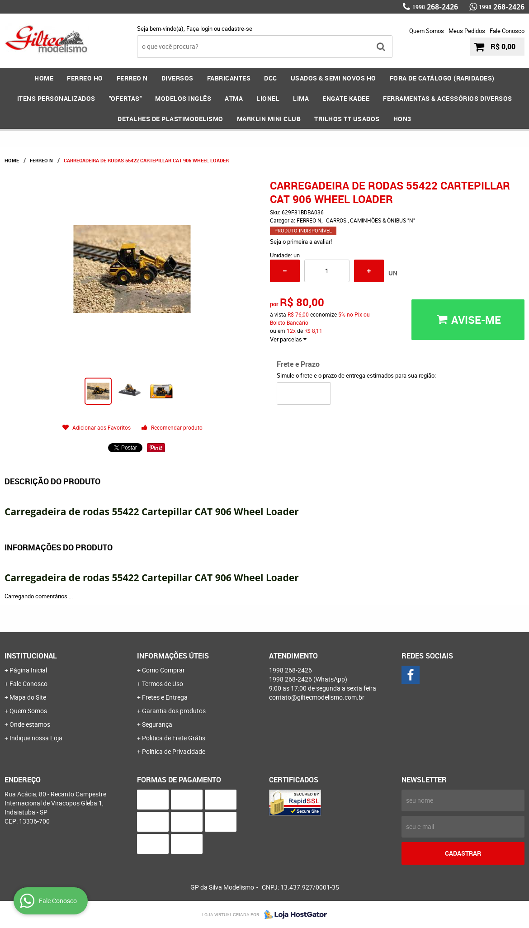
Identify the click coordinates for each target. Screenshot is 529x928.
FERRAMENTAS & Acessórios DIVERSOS (447, 98)
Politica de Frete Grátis (173, 738)
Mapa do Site (27, 697)
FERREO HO (85, 78)
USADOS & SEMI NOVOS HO (333, 78)
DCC (270, 78)
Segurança (157, 724)
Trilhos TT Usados (347, 118)
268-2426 (435, 7)
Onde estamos (29, 724)
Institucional (31, 656)
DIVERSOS (177, 78)
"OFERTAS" (125, 98)
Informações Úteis (173, 656)
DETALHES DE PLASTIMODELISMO (170, 118)
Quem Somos (426, 31)
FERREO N (132, 78)
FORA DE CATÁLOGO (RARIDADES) (442, 78)
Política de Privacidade (173, 751)
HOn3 (402, 118)
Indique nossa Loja (35, 738)
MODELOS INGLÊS (183, 98)
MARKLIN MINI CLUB (269, 118)
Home (43, 78)
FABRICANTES (229, 78)
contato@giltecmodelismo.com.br (316, 697)
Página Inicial (28, 670)
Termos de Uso (162, 683)
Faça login (199, 28)
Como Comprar (163, 670)
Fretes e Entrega (165, 697)
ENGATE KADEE (345, 98)
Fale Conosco (507, 31)
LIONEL (267, 98)
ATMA (234, 98)
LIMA (301, 98)
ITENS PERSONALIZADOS (56, 98)
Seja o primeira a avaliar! (301, 241)
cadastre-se (237, 28)
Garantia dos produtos (174, 710)
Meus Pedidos (467, 31)
